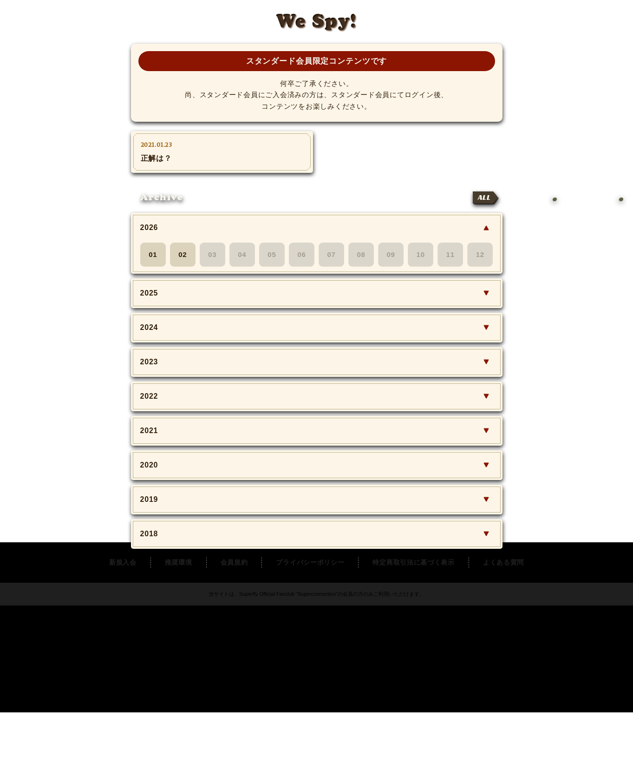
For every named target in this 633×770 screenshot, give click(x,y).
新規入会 (123, 620)
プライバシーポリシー (310, 620)
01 (153, 254)
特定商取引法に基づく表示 (413, 620)
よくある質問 (503, 620)
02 (182, 254)
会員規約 (234, 620)
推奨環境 (178, 620)
